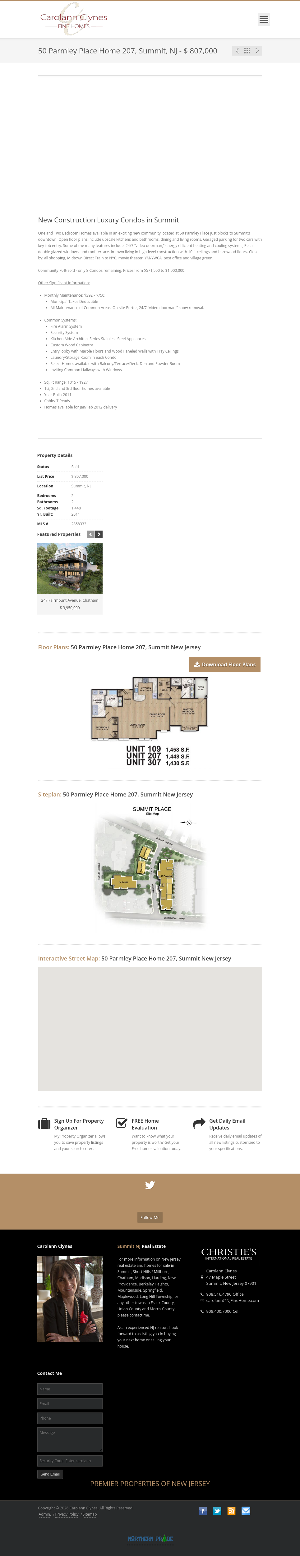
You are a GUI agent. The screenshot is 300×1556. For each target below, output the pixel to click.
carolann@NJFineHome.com (232, 1300)
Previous (237, 51)
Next (257, 51)
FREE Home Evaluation (145, 1124)
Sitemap (90, 1514)
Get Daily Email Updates (227, 1124)
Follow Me (150, 1217)
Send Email (50, 1474)
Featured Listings (247, 51)
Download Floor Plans (225, 662)
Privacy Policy (67, 1514)
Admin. (45, 1514)
